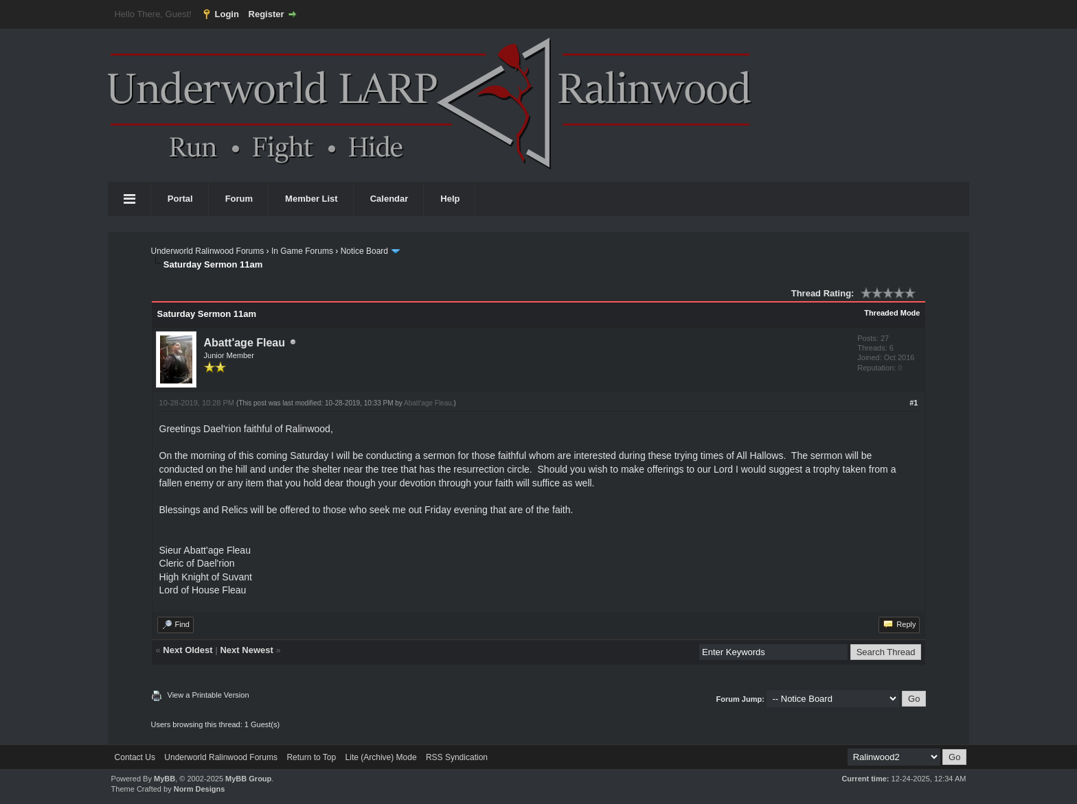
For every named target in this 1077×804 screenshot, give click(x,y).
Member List (311, 198)
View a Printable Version (208, 695)
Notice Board (364, 251)
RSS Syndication (457, 757)
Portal (180, 198)
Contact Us (135, 757)
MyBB (164, 779)
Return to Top (311, 757)
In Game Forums (302, 251)
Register (266, 14)
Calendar (389, 198)
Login (227, 14)
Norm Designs (199, 789)
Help (450, 198)
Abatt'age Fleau (245, 342)
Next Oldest (187, 650)
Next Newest (246, 650)
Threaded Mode (892, 313)
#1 (913, 403)
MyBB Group (248, 779)
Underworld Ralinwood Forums (207, 251)
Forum (239, 198)
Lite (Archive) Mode (381, 757)
